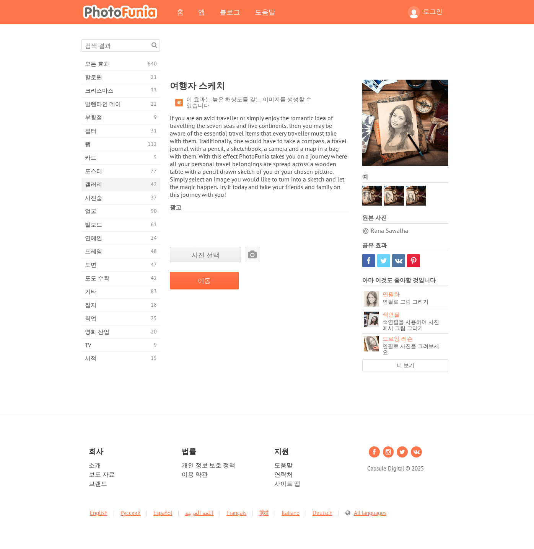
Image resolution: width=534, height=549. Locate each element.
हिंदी (264, 512)
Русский (130, 512)
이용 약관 (195, 474)
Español (162, 512)
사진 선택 (206, 254)
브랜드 (98, 483)
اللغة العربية (199, 512)
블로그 (230, 11)
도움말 (265, 11)
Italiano (291, 512)
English (98, 512)
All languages (370, 512)
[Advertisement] (309, 56)
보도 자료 (102, 474)
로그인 (425, 12)
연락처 (283, 474)
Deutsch (322, 512)
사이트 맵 (287, 483)
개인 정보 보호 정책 (208, 465)
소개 (95, 465)
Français (236, 512)
